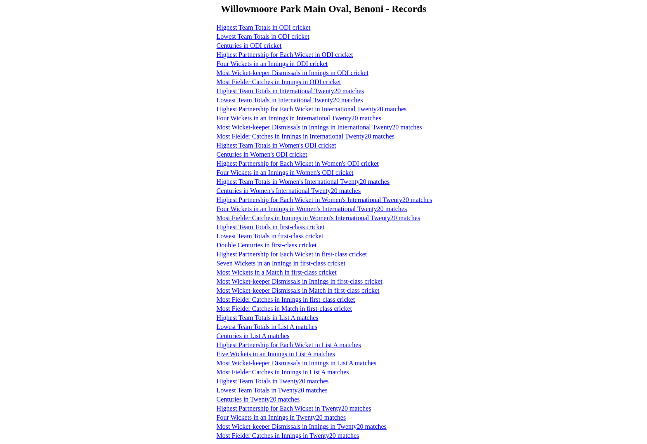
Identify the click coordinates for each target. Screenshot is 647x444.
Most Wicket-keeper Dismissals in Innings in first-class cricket (300, 281)
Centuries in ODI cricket (249, 45)
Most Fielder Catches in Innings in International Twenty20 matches (305, 136)
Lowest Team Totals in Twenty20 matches (272, 390)
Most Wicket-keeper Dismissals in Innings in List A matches (296, 362)
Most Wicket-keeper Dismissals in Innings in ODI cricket (292, 72)
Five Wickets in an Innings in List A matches (276, 353)
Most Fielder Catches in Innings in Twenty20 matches (288, 435)
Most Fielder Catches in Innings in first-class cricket (286, 299)
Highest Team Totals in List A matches (268, 317)
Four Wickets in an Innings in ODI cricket (272, 63)
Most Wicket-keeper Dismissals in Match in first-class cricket (298, 290)
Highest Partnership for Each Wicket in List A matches (289, 344)
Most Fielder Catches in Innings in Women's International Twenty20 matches (318, 217)
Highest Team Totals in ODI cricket (264, 27)
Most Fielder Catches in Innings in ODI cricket (279, 81)
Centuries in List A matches (253, 335)
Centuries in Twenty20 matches (258, 399)
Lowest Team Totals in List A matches (267, 326)
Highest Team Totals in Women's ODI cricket (276, 145)
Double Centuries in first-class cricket (267, 245)
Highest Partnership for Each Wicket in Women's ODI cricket (298, 163)
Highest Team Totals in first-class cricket (271, 226)
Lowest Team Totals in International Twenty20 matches (290, 99)
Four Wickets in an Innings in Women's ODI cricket (285, 172)
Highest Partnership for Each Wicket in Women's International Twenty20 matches (324, 199)
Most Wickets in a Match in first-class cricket (277, 272)
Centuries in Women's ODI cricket (262, 154)
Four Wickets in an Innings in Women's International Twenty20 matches (312, 208)
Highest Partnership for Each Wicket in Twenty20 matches (294, 408)
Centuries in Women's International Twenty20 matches (289, 190)
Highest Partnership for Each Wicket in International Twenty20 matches (312, 109)
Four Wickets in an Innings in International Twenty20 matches (299, 118)
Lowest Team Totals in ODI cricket (263, 36)
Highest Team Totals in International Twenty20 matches (290, 90)
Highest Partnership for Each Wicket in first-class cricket (292, 254)
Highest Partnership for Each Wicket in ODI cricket (285, 54)
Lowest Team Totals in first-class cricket (270, 236)
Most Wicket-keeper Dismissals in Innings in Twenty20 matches (302, 426)
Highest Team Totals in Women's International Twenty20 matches (303, 181)
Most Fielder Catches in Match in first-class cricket (284, 308)
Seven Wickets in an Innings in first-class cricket (281, 263)
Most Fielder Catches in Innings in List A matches (283, 372)
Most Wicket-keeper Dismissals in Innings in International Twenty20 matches (319, 127)
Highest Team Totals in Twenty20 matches (273, 381)
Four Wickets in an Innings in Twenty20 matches (281, 417)
